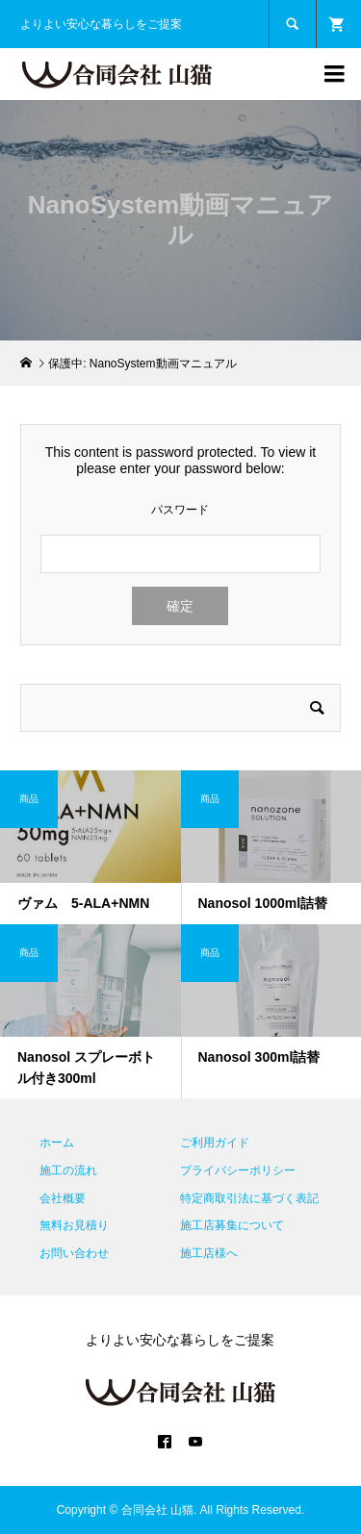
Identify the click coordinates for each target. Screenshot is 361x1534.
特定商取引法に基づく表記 (249, 1198)
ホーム (56, 1142)
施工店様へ (209, 1253)
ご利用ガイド (214, 1142)
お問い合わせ (74, 1253)
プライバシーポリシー (238, 1170)
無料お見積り (74, 1225)
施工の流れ (68, 1170)
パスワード (180, 509)
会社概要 (62, 1198)
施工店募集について (232, 1225)
